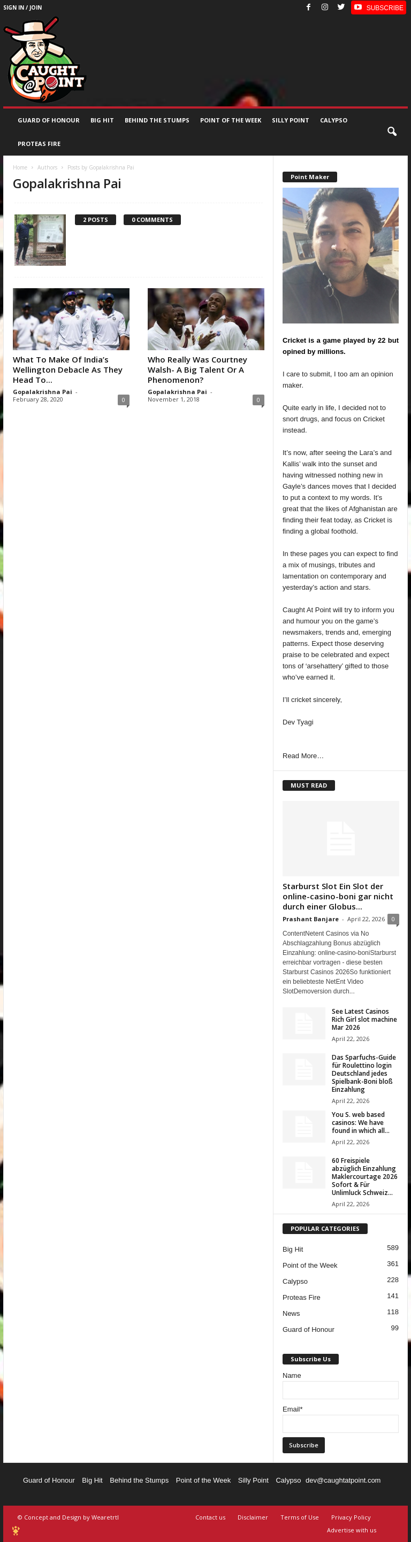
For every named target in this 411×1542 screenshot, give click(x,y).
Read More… (303, 756)
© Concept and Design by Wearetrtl (68, 1517)
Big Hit (102, 120)
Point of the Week (230, 120)
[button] (392, 132)
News (291, 1313)
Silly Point (290, 120)
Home (20, 167)
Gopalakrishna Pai (42, 392)
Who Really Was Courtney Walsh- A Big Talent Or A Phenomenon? (197, 369)
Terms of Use (299, 1517)
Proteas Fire (39, 144)
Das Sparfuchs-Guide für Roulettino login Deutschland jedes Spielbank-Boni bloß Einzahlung (364, 1073)
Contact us (210, 1517)
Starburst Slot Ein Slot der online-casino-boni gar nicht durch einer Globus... (338, 896)
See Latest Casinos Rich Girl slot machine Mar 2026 (364, 1019)
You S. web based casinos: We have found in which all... (361, 1122)
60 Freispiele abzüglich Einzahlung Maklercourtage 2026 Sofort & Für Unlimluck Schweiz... (365, 1176)
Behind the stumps (157, 120)
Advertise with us (351, 1530)
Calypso (333, 120)
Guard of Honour (49, 120)
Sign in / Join (22, 7)
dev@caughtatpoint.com (343, 1480)
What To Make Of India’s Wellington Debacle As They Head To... (68, 369)
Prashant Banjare (311, 919)
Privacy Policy (351, 1517)
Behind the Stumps (139, 1480)
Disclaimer (253, 1517)
